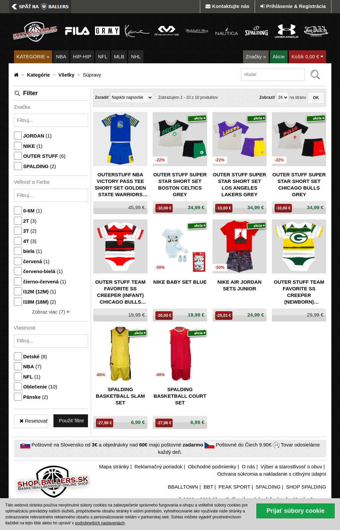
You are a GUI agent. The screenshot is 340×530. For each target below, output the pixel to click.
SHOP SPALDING (306, 487)
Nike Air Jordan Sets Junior (239, 285)
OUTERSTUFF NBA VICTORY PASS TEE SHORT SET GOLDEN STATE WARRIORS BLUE (120, 185)
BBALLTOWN (183, 487)
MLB (119, 56)
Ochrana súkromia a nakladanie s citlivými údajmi (271, 474)
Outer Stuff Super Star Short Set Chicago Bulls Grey (299, 184)
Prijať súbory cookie (296, 510)
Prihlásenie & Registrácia (293, 6)
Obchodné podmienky (212, 466)
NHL (136, 56)
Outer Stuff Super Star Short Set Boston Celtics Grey (180, 184)
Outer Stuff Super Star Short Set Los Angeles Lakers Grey (239, 184)
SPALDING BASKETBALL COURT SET (179, 395)
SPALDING (268, 487)
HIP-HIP (82, 56)
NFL (102, 56)
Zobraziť (267, 97)
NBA (61, 56)
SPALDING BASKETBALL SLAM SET (120, 395)
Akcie (279, 56)
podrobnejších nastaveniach (100, 523)
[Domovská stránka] (17, 75)
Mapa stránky (114, 466)
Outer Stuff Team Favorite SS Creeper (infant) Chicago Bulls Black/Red (120, 292)
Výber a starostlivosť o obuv (291, 466)
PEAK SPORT (234, 487)
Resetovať (34, 421)
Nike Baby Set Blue (180, 282)
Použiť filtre (71, 420)
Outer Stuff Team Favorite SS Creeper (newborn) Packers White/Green (299, 292)
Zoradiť (102, 97)
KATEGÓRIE (33, 56)
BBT (208, 487)
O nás (248, 466)
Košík (308, 56)
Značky (256, 56)
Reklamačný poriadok (158, 466)
